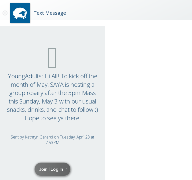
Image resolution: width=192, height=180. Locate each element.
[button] (53, 169)
